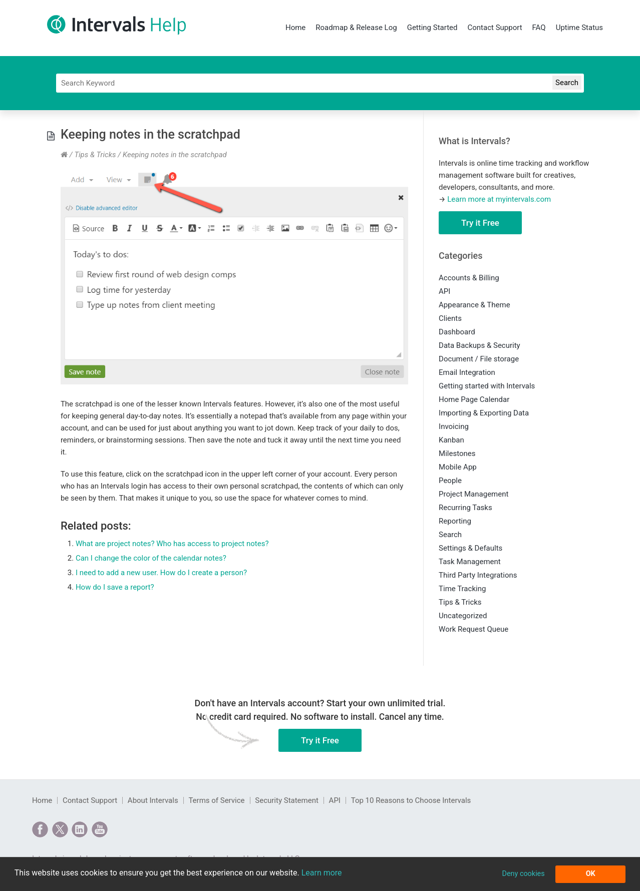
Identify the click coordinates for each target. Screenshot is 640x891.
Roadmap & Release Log (356, 27)
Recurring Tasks (465, 507)
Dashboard (457, 331)
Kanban (451, 439)
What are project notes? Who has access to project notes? (172, 543)
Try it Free (480, 223)
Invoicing (454, 426)
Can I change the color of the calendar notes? (151, 558)
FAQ (539, 27)
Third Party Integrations (478, 575)
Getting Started (432, 27)
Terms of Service (216, 800)
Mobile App (458, 467)
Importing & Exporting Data (484, 412)
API (444, 291)
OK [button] (590, 873)
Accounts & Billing (469, 277)
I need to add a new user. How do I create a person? (161, 572)
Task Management (470, 561)
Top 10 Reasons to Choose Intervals (411, 800)
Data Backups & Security (479, 345)
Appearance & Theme (474, 304)
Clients (450, 318)
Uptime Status (579, 27)
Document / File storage (479, 358)
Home (295, 27)
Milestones (457, 453)
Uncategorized (463, 615)
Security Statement (286, 800)
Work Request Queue (473, 629)
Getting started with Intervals (487, 385)
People (450, 480)
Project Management (473, 494)
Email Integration (467, 372)
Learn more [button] (321, 872)
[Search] (320, 83)
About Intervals (153, 800)
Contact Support (494, 27)
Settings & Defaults (470, 548)
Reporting (455, 521)
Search (450, 534)
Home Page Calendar (474, 399)
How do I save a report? (115, 587)
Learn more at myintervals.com (499, 199)
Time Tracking (462, 588)
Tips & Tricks (95, 154)
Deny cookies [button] (523, 873)
